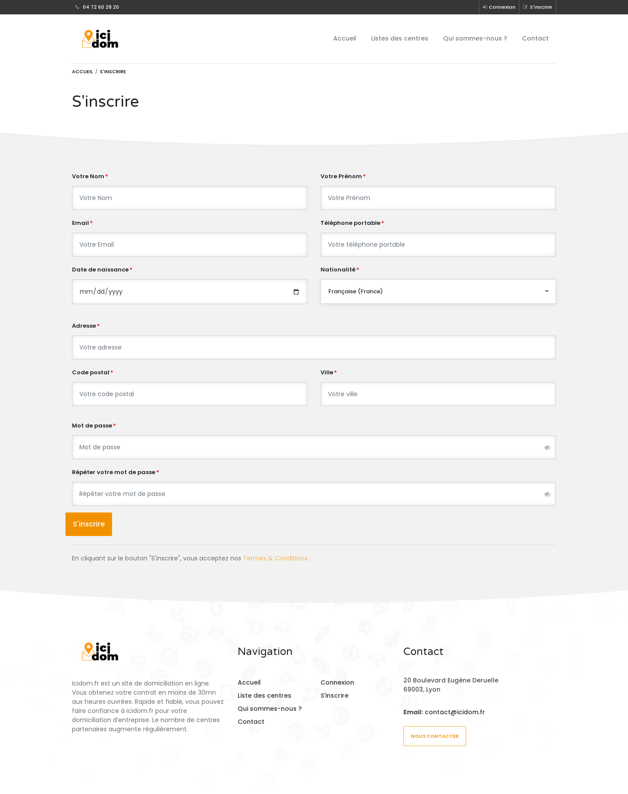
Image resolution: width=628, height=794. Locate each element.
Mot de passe (92, 425)
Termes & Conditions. (276, 558)
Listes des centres (399, 38)
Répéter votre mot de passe (113, 472)
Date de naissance (100, 269)
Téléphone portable (350, 223)
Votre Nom (88, 176)
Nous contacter (435, 736)
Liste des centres (264, 695)
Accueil (344, 38)
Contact (535, 38)
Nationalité (338, 269)
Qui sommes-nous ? (475, 38)
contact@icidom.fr (455, 712)
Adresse (84, 326)
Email (80, 223)
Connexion (499, 6)
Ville (327, 372)
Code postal (90, 372)
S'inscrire (537, 6)
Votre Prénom (341, 176)
